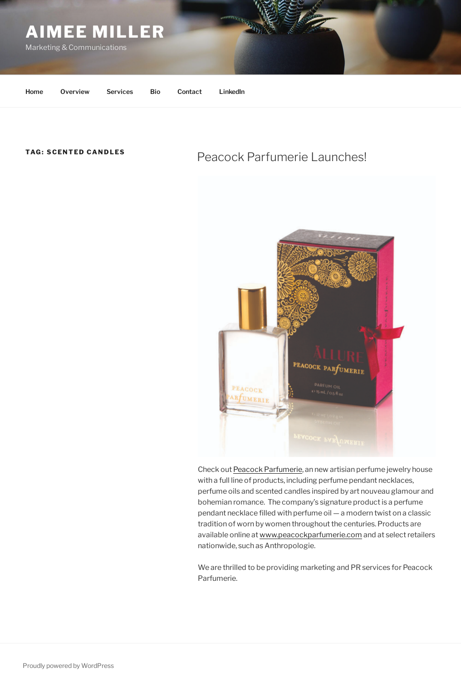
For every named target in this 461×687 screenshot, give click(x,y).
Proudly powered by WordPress (68, 665)
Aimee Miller (95, 32)
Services (120, 91)
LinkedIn (232, 91)
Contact (189, 91)
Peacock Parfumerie (267, 469)
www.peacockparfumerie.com (311, 534)
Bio (155, 91)
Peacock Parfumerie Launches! (282, 157)
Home (34, 91)
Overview (74, 91)
